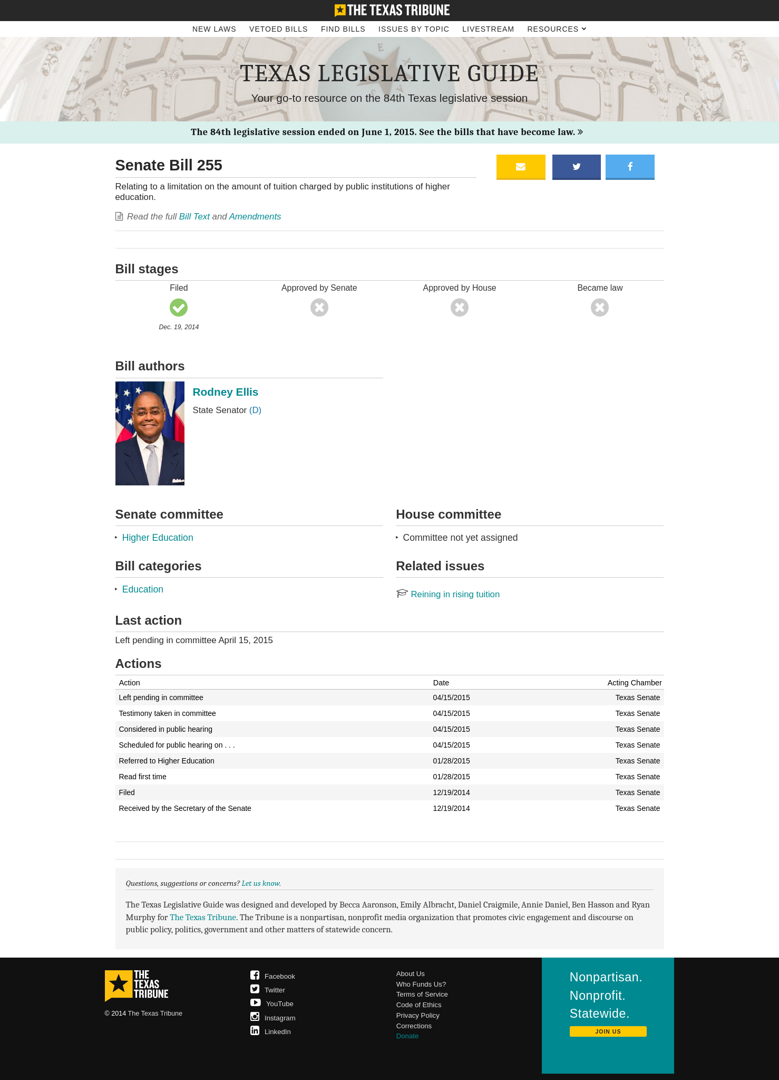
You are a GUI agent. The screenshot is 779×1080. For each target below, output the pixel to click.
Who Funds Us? (421, 984)
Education (142, 589)
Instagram (273, 1018)
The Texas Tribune (203, 917)
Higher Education (157, 537)
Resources (557, 29)
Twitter (267, 990)
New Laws (214, 29)
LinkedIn (270, 1032)
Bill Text (194, 217)
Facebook (272, 976)
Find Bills (343, 29)
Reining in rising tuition (448, 594)
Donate (407, 1036)
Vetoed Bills (278, 29)
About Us (410, 974)
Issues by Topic (414, 29)
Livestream (488, 29)
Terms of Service (422, 994)
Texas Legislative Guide (389, 73)
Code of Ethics (419, 1005)
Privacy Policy (418, 1015)
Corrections (414, 1026)
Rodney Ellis (226, 392)
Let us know (261, 883)
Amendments (255, 217)
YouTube (272, 1004)
